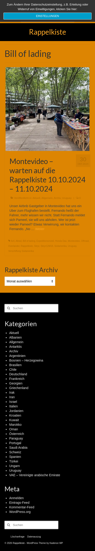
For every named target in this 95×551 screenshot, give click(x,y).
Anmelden (16, 498)
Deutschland (18, 374)
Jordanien (16, 411)
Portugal (15, 443)
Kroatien (15, 415)
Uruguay (67, 198)
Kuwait (14, 420)
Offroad (85, 241)
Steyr (36, 246)
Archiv (57, 198)
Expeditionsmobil (45, 241)
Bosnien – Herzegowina (26, 360)
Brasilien (15, 365)
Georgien (16, 383)
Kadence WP (56, 543)
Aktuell (36, 198)
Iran (12, 397)
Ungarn (14, 466)
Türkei (13, 461)
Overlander (14, 246)
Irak (11, 392)
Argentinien (17, 356)
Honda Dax (61, 241)
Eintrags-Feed (19, 502)
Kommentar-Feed (21, 507)
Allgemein (46, 198)
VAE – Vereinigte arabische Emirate (34, 475)
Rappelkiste (47, 31)
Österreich (16, 434)
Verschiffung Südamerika (21, 251)
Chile (13, 369)
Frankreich (16, 379)
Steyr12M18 (47, 246)
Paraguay (16, 438)
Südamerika (60, 246)
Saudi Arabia (18, 447)
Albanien (15, 337)
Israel (13, 402)
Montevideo (74, 241)
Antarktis (15, 346)
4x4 (12, 241)
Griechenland (18, 388)
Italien (13, 406)
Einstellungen (47, 16)
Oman (13, 429)
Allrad (19, 241)
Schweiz (15, 452)
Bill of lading (29, 241)
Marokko (15, 424)
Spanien (15, 457)
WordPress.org (20, 512)
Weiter (39, 229)
